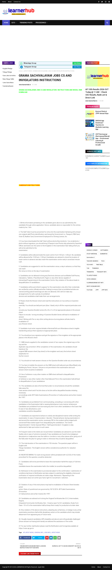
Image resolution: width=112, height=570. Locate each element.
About (9, 2)
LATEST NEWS (28, 71)
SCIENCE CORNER (92, 250)
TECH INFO (90, 264)
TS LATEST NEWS (92, 275)
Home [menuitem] (6, 23)
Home (4, 2)
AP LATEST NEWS (28, 532)
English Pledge (7, 68)
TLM (88, 268)
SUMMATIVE (103, 254)
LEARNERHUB (20, 567)
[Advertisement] (56, 41)
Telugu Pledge (7, 72)
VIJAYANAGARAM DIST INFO (95, 282)
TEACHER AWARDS (92, 261)
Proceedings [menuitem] (41, 23)
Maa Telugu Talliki (8, 79)
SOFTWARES (104, 250)
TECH (102, 261)
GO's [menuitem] (13, 23)
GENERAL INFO (38, 532)
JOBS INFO (47, 532)
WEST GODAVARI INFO (93, 286)
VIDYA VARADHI (91, 279)
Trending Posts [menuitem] (26, 23)
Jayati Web (41, 567)
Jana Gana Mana (8, 82)
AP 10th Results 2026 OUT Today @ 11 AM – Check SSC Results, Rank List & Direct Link (97, 93)
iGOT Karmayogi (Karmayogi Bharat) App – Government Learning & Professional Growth (102, 139)
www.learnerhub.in (25, 84)
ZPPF (97, 290)
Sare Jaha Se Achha (9, 75)
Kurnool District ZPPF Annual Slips (101, 112)
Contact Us (17, 2)
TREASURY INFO (102, 272)
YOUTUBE (90, 290)
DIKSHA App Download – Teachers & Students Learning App (101, 125)
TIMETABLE (99, 264)
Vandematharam (8, 86)
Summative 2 (91, 257)
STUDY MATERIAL (92, 254)
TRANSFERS (90, 272)
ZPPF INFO (105, 290)
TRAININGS (95, 268)
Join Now (77, 63)
